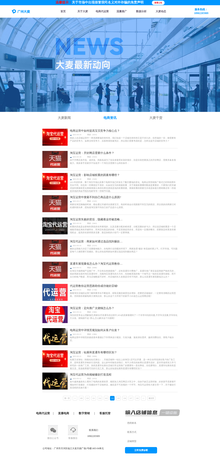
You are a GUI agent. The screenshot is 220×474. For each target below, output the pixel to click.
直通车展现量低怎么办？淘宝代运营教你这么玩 (97, 263)
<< (75, 398)
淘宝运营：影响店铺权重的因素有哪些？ (95, 175)
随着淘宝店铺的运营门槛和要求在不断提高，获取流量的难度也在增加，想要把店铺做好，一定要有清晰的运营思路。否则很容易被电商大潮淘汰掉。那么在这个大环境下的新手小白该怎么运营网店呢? (123, 294)
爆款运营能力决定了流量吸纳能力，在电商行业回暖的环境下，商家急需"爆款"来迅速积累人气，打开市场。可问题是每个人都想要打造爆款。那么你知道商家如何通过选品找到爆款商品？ (123, 250)
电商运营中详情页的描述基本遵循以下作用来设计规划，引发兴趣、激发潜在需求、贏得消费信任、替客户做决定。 (122, 339)
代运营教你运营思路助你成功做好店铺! (94, 285)
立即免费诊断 (141, 450)
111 (93, 398)
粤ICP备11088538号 (123, 468)
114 (112, 398)
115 (118, 398)
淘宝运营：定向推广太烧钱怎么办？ (92, 308)
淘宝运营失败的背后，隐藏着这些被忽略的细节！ (97, 219)
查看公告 (158, 3)
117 (131, 398)
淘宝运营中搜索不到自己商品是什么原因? (95, 197)
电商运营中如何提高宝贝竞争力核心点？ (95, 130)
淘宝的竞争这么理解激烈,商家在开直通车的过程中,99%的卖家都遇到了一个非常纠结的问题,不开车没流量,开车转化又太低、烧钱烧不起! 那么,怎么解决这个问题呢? (123, 316)
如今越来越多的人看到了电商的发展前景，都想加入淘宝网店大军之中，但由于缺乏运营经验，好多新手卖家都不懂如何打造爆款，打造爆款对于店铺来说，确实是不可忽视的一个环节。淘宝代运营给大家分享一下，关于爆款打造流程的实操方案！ (123, 385)
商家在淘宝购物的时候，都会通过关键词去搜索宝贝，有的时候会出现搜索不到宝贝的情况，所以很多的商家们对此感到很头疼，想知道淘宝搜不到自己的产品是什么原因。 (123, 206)
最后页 (151, 398)
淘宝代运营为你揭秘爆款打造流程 (90, 374)
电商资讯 (110, 118)
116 (125, 398)
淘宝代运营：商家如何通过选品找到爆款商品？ (97, 241)
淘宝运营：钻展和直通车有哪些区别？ (93, 352)
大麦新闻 (64, 118)
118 (137, 398)
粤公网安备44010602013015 (147, 468)
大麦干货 (155, 118)
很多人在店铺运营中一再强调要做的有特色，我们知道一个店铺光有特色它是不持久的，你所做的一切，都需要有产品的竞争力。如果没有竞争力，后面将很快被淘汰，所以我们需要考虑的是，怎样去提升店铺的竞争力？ (123, 139)
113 (106, 398)
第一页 (67, 398)
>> (143, 398)
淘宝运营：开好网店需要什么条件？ (92, 153)
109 (81, 398)
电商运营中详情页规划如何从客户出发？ (95, 330)
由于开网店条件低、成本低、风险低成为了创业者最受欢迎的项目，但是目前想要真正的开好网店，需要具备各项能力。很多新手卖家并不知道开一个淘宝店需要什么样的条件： (123, 161)
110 (87, 398)
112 (100, 398)
